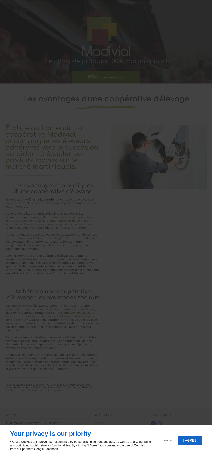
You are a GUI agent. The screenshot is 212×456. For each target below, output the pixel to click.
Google (39, 449)
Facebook (51, 449)
